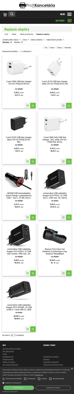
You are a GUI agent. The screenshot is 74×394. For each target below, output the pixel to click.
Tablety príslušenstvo (26, 34)
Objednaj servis (8, 359)
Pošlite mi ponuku (9, 362)
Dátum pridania (36, 40)
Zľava (59, 48)
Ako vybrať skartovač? (10, 365)
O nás (5, 354)
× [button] (72, 369)
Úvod (6, 34)
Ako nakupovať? (8, 351)
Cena (25, 40)
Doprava (46, 359)
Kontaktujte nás (8, 357)
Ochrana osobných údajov (12, 349)
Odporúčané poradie (54, 40)
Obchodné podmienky (51, 362)
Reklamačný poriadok (51, 357)
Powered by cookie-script (9, 391)
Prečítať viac (39, 375)
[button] (37, 383)
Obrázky (5, 42)
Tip (46, 48)
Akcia (52, 48)
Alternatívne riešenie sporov (53, 365)
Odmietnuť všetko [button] (53, 388)
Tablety (14, 34)
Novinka (68, 48)
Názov (16, 40)
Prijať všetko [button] (19, 388)
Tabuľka (17, 42)
